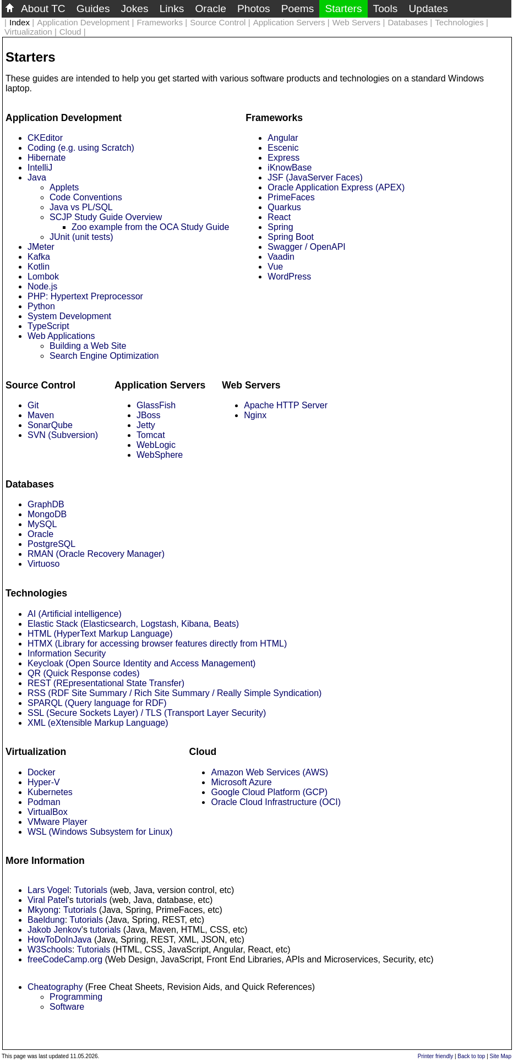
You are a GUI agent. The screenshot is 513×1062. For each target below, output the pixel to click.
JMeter (41, 246)
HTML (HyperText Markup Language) (100, 633)
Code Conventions (86, 197)
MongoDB (47, 514)
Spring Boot (291, 237)
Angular (283, 138)
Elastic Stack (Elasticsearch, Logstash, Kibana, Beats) (133, 623)
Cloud (70, 31)
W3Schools (50, 949)
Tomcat (151, 435)
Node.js (42, 286)
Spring (280, 227)
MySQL (42, 524)
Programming (76, 996)
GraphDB (46, 504)
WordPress (289, 276)
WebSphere (160, 454)
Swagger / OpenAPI (306, 246)
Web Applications (61, 336)
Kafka (39, 256)
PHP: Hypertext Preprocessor (85, 296)
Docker (42, 772)
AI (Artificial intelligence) (75, 613)
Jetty (146, 425)
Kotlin (39, 266)
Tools (385, 8)
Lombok (43, 276)
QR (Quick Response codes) (84, 673)
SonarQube (50, 425)
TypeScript (48, 326)
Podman (44, 802)
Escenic (283, 147)
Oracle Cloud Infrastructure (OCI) (276, 802)
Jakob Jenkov (54, 929)
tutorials (91, 900)
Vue (275, 266)
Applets (64, 187)
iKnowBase (290, 167)
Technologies (459, 22)
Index (19, 22)
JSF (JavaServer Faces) (315, 177)
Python (41, 306)
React (279, 217)
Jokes (135, 8)
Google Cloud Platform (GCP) (269, 792)
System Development (69, 316)
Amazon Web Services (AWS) (269, 772)
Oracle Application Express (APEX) (336, 187)
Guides (93, 8)
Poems (297, 8)
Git (33, 405)
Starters (343, 8)
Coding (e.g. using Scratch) (81, 147)
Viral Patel (48, 900)
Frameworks (160, 22)
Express (283, 157)
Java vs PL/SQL (81, 207)
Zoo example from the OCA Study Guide (150, 227)
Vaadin (281, 256)
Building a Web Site (88, 346)
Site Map (500, 1056)
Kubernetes (50, 792)
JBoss (149, 415)
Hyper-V (44, 782)
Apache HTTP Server (286, 405)
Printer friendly (435, 1056)
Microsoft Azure (241, 782)
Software (67, 1006)
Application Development (83, 22)
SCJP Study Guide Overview (106, 217)
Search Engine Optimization (104, 355)
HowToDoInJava (60, 939)
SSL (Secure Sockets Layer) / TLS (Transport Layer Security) (147, 713)
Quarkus (284, 207)
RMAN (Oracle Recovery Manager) (96, 554)
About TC (43, 8)
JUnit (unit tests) (81, 237)
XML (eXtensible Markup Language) (98, 722)
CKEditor (45, 138)
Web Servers (356, 22)
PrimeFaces (291, 197)
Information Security (67, 653)
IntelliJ (40, 167)
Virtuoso (43, 563)
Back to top (471, 1056)
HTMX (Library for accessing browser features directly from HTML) (157, 643)
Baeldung (46, 919)
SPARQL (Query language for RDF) (97, 703)
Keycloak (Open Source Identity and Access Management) (141, 663)
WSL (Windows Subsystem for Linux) (100, 831)
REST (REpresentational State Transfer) (106, 683)
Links (172, 8)
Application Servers (289, 22)
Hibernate (47, 157)
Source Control (217, 22)
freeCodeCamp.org (65, 959)
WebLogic (156, 445)
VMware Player (57, 821)
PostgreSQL (51, 544)
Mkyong (43, 910)
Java (37, 177)
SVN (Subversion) (63, 435)
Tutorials (90, 890)
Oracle (210, 8)
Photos (253, 8)
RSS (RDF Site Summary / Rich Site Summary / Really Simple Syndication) (174, 693)
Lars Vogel (48, 890)
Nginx (255, 415)
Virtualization (28, 31)
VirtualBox (48, 812)
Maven (41, 415)
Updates (427, 8)
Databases (408, 22)
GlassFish (156, 405)
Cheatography (55, 987)
